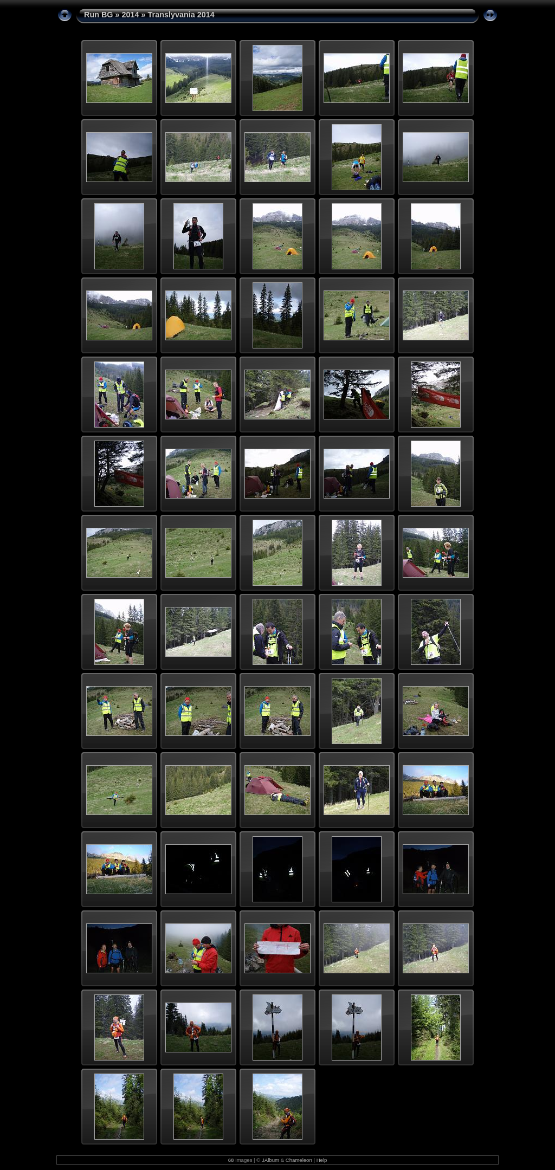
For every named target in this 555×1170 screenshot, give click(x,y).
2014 (130, 14)
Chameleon (299, 1160)
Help (322, 1160)
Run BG (98, 14)
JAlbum (270, 1160)
